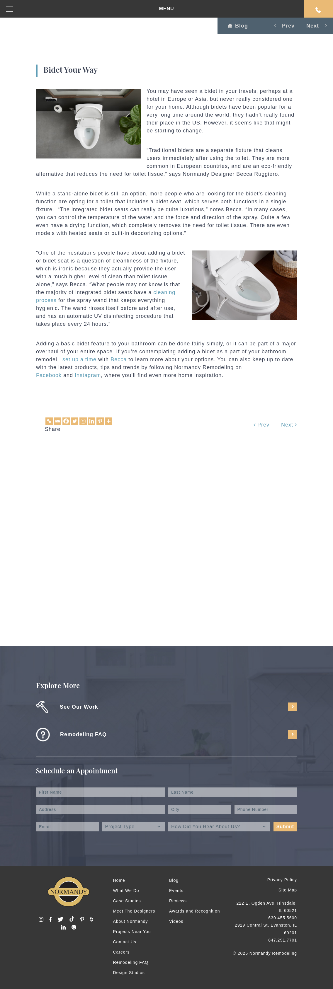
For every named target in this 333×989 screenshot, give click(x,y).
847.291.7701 (282, 940)
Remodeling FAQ (131, 962)
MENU (90, 9)
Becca (119, 359)
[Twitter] (74, 421)
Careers (121, 952)
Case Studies (127, 900)
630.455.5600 (282, 917)
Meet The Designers (134, 911)
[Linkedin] (91, 421)
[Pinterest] (100, 421)
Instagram (88, 375)
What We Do (126, 890)
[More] (108, 421)
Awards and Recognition (194, 911)
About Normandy (130, 921)
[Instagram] (83, 421)
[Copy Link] (49, 421)
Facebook (49, 375)
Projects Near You (132, 931)
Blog (238, 26)
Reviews (178, 900)
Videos (176, 921)
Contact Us (124, 941)
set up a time (79, 359)
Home (119, 880)
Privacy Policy (282, 879)
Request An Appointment (318, 10)
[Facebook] (66, 421)
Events (176, 890)
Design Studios (129, 972)
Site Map (287, 890)
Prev (261, 425)
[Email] (57, 421)
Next (289, 425)
